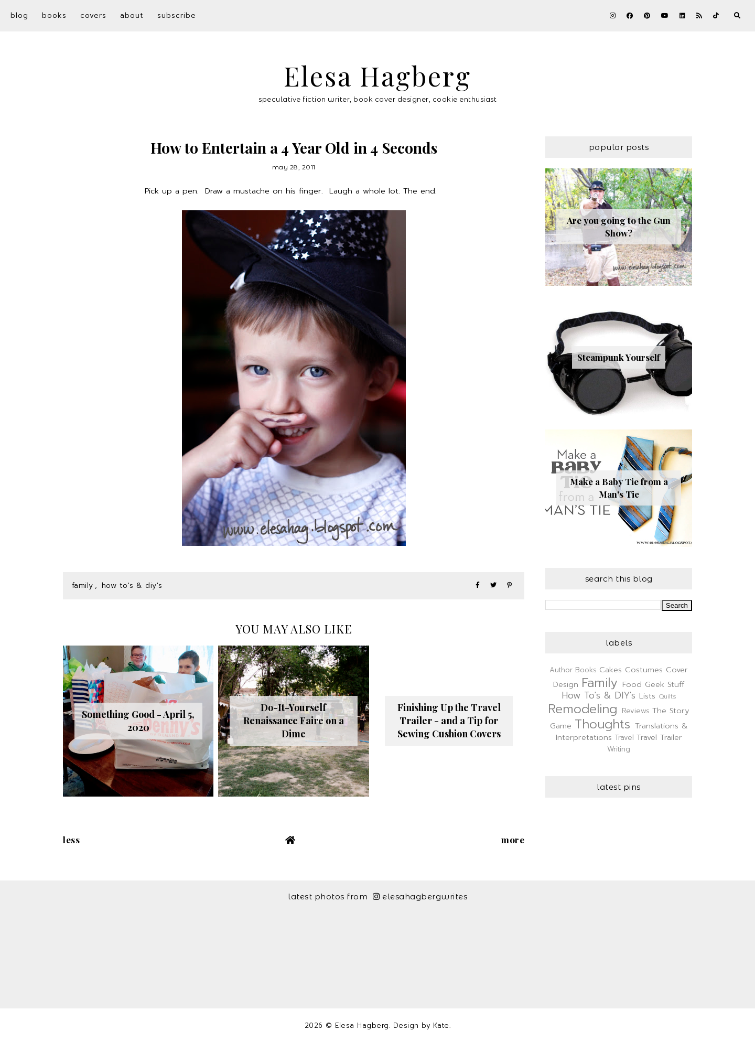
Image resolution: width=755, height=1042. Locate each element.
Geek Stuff (664, 684)
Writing (618, 749)
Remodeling (582, 709)
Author (561, 669)
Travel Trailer (659, 737)
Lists (647, 696)
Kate (441, 1025)
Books (54, 15)
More (512, 839)
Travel (624, 737)
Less (71, 839)
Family (82, 585)
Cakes (610, 669)
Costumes (644, 669)
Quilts (667, 696)
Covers (93, 15)
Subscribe (176, 15)
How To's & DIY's (132, 585)
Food (632, 684)
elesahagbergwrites (420, 896)
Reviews (636, 710)
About (132, 15)
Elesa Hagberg (377, 75)
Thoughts (602, 724)
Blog (19, 15)
